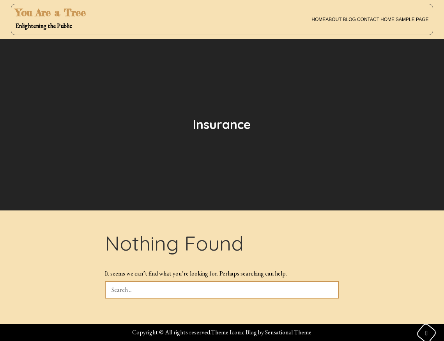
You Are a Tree (50, 13)
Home (318, 19)
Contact (368, 19)
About (333, 19)
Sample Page (412, 19)
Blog (349, 19)
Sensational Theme (288, 332)
